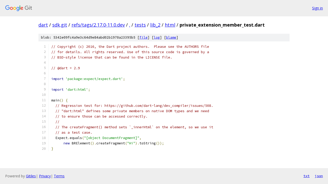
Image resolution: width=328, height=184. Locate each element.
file (143, 37)
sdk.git (59, 25)
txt (306, 176)
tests (140, 25)
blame (171, 37)
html (170, 25)
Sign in (317, 8)
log (157, 37)
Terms (59, 176)
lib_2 (155, 25)
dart (43, 25)
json (319, 176)
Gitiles (31, 176)
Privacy (45, 176)
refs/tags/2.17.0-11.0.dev (98, 25)
